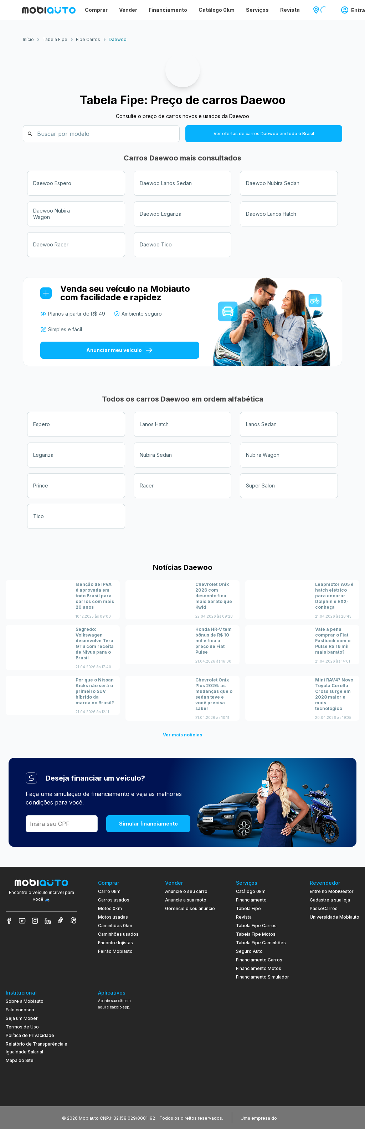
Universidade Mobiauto (334, 917)
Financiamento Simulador (262, 977)
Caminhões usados (118, 934)
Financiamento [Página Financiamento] (168, 10)
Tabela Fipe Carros (256, 925)
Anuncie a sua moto (185, 900)
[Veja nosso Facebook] (9, 920)
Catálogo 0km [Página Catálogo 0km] (217, 10)
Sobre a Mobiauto (24, 1001)
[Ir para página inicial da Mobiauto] (48, 10)
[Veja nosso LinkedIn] (47, 920)
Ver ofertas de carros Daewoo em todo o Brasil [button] (264, 133)
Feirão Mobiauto (115, 951)
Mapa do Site (20, 1060)
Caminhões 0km (115, 925)
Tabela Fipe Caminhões (261, 942)
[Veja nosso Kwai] (73, 920)
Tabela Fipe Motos (256, 934)
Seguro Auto (249, 951)
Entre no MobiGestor (332, 891)
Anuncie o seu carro (186, 891)
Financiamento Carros (259, 959)
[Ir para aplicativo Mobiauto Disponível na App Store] (121, 1086)
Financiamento (251, 900)
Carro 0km (109, 891)
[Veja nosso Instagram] (34, 920)
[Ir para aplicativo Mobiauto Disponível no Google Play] (121, 1066)
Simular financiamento (148, 824)
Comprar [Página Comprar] (96, 10)
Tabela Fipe (248, 908)
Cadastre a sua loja (330, 900)
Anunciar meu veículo (119, 350)
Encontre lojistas (115, 942)
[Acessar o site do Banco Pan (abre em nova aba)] (293, 1117)
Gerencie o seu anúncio (190, 908)
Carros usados (113, 900)
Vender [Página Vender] (128, 10)
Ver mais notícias (182, 734)
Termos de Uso (22, 1027)
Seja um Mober (22, 1018)
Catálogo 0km (251, 891)
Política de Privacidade (30, 1035)
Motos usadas (113, 917)
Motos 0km (110, 908)
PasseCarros (324, 908)
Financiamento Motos (258, 968)
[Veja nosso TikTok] (60, 920)
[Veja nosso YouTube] (22, 920)
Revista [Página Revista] (290, 10)
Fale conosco (20, 1009)
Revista (244, 917)
